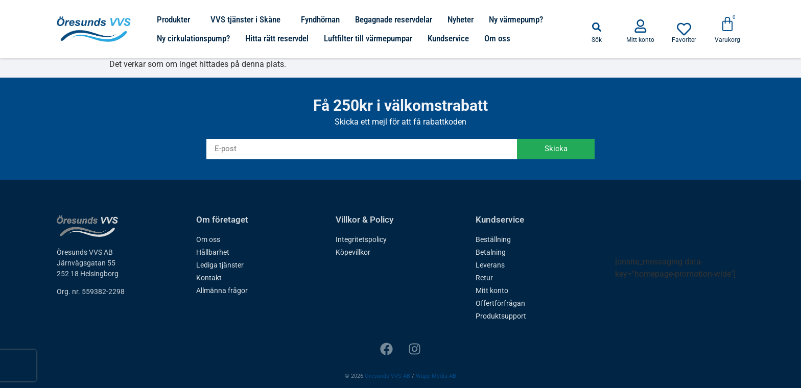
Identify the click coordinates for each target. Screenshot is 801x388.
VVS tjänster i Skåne (248, 19)
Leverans (490, 265)
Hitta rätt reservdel (277, 38)
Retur (484, 278)
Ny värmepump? (516, 19)
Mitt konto (492, 290)
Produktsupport (501, 316)
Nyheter (460, 19)
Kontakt (209, 278)
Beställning (493, 239)
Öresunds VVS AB (387, 376)
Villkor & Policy (364, 219)
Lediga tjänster (220, 265)
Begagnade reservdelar (393, 19)
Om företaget (222, 219)
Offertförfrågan (500, 303)
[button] (596, 27)
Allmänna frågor (222, 290)
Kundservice (448, 38)
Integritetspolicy (361, 239)
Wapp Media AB (436, 376)
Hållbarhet (212, 252)
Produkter (176, 19)
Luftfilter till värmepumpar (368, 38)
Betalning (491, 252)
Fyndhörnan (320, 19)
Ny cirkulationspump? (193, 38)
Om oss (497, 38)
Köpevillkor (353, 252)
